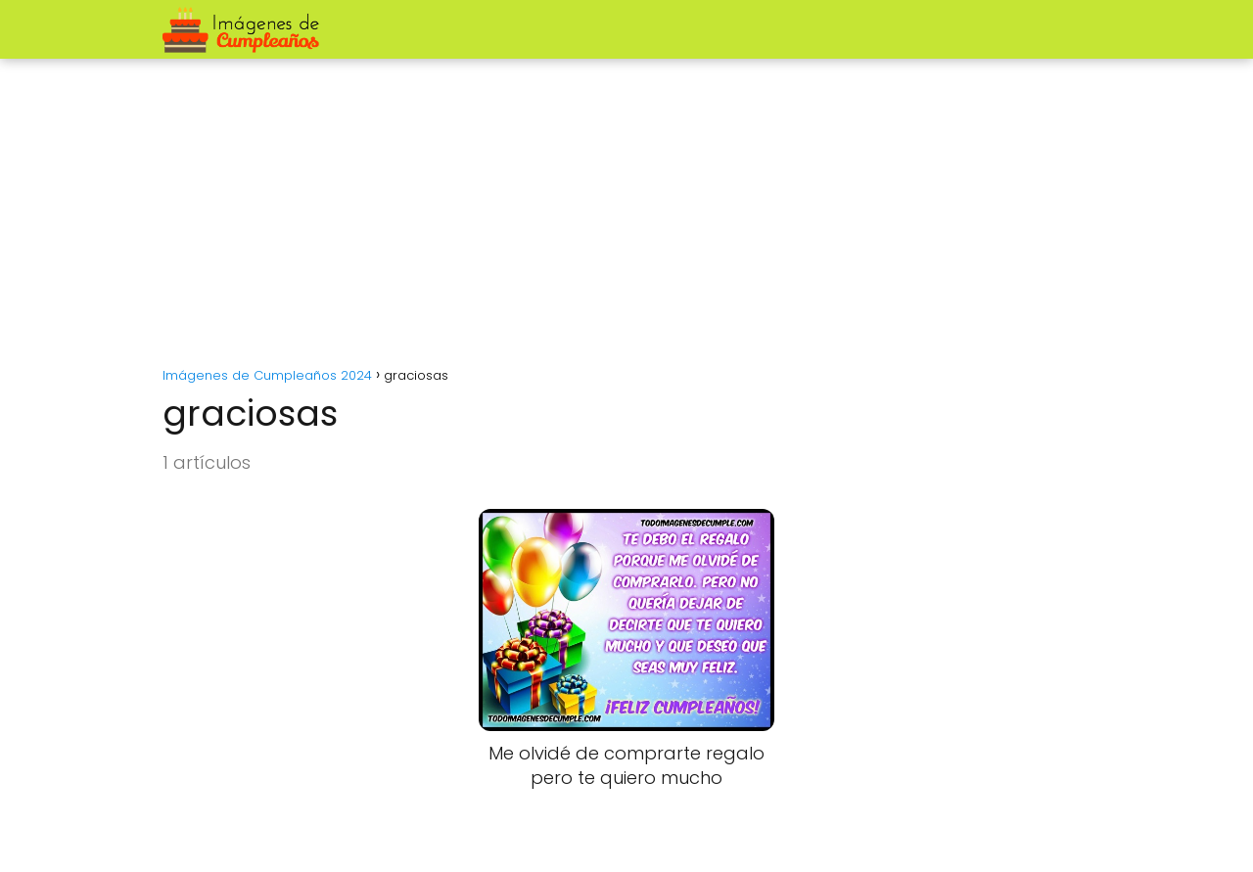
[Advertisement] (626, 206)
